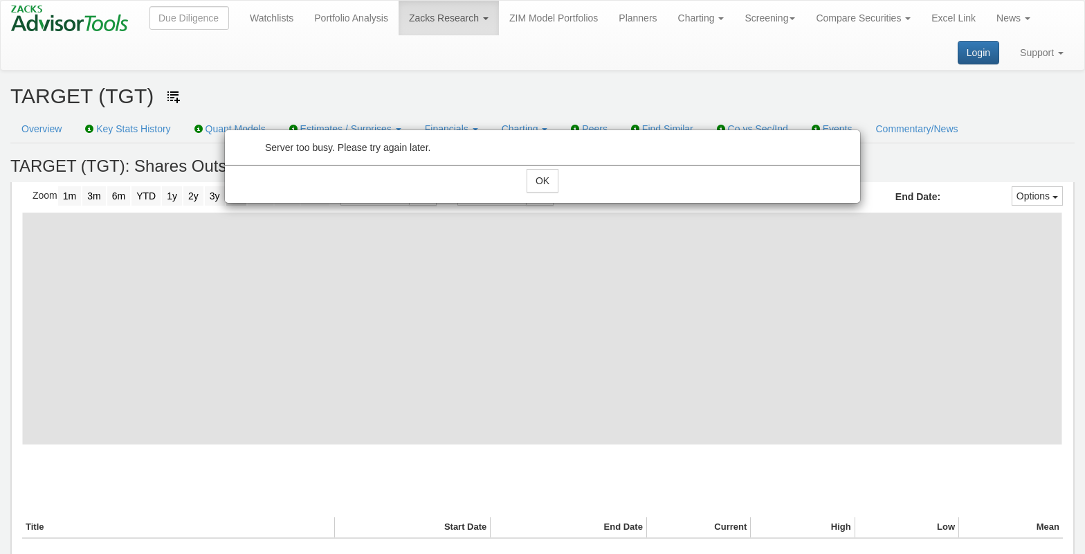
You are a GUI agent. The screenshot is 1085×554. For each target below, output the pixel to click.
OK (542, 180)
